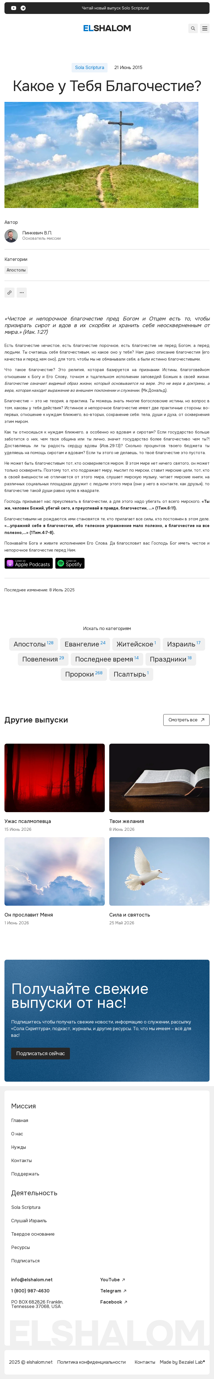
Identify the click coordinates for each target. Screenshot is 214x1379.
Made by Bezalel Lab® (182, 1362)
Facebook (113, 1302)
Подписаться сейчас (40, 1053)
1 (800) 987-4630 (30, 1291)
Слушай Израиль (29, 1221)
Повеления (43, 659)
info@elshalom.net (32, 1280)
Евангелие (85, 644)
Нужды (18, 1147)
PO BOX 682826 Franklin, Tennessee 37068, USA (37, 1304)
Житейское (136, 644)
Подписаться (25, 1261)
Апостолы (16, 270)
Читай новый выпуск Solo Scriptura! (115, 8)
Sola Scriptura (25, 1207)
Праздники (171, 659)
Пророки (84, 674)
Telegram (113, 1291)
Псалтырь (131, 674)
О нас (17, 1134)
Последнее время (107, 659)
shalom (107, 28)
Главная (19, 1120)
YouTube (112, 1280)
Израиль (184, 644)
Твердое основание (33, 1234)
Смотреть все (186, 720)
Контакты (21, 1161)
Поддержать (25, 1174)
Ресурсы (20, 1247)
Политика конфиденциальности (91, 1362)
